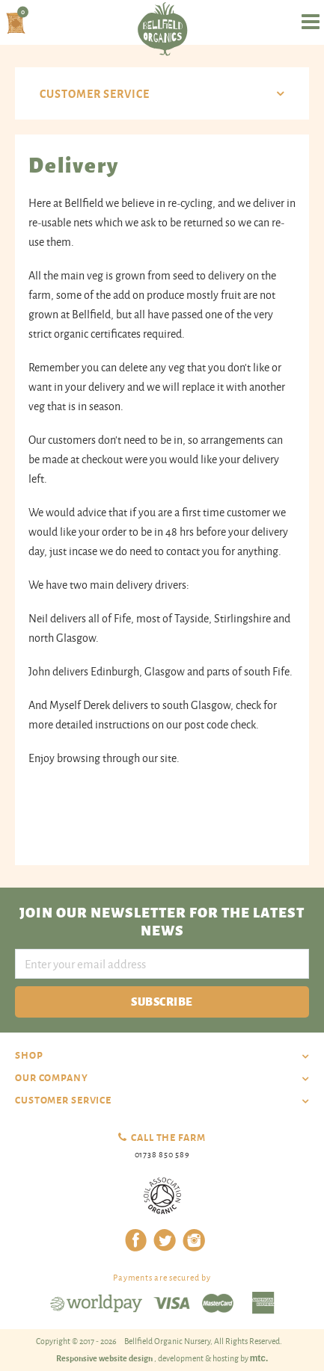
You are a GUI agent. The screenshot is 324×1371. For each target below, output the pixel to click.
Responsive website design (105, 1358)
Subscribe (161, 1000)
